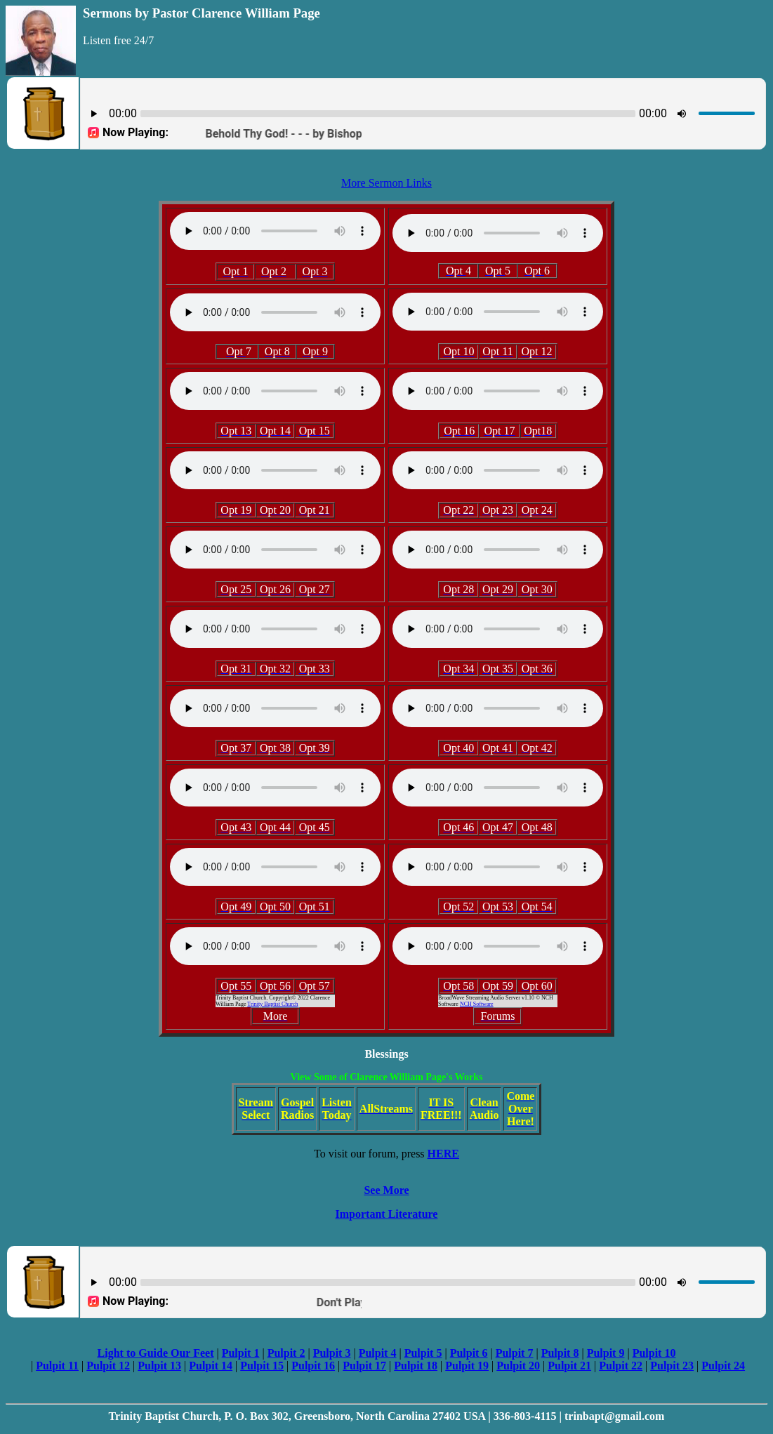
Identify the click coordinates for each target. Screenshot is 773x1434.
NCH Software (477, 1004)
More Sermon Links (386, 183)
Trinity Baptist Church (272, 1004)
